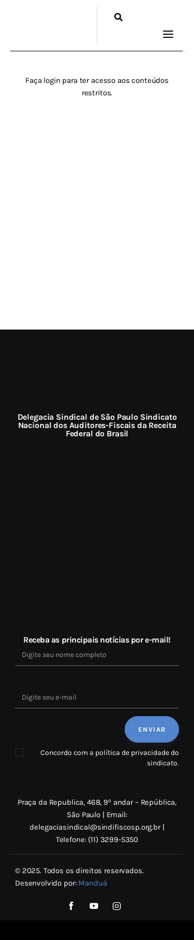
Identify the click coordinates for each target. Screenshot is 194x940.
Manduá (92, 883)
